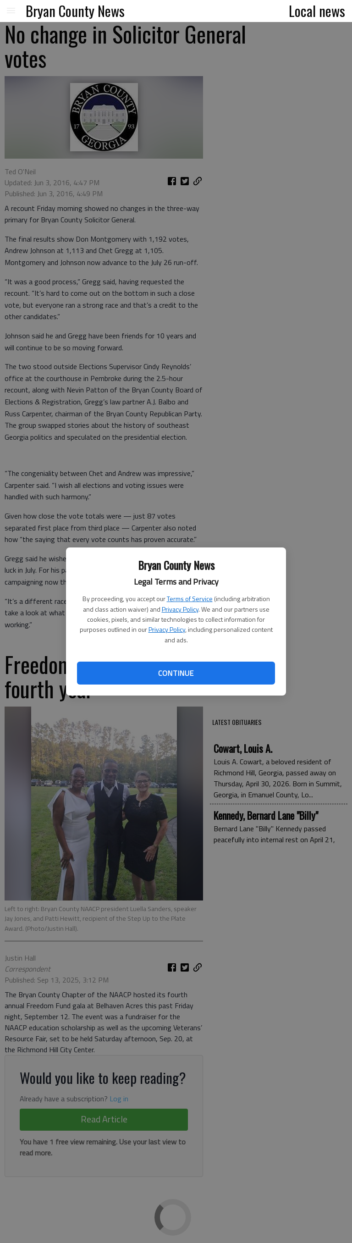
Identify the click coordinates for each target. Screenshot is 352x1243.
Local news (317, 10)
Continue (175, 673)
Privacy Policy (180, 609)
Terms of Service (190, 598)
